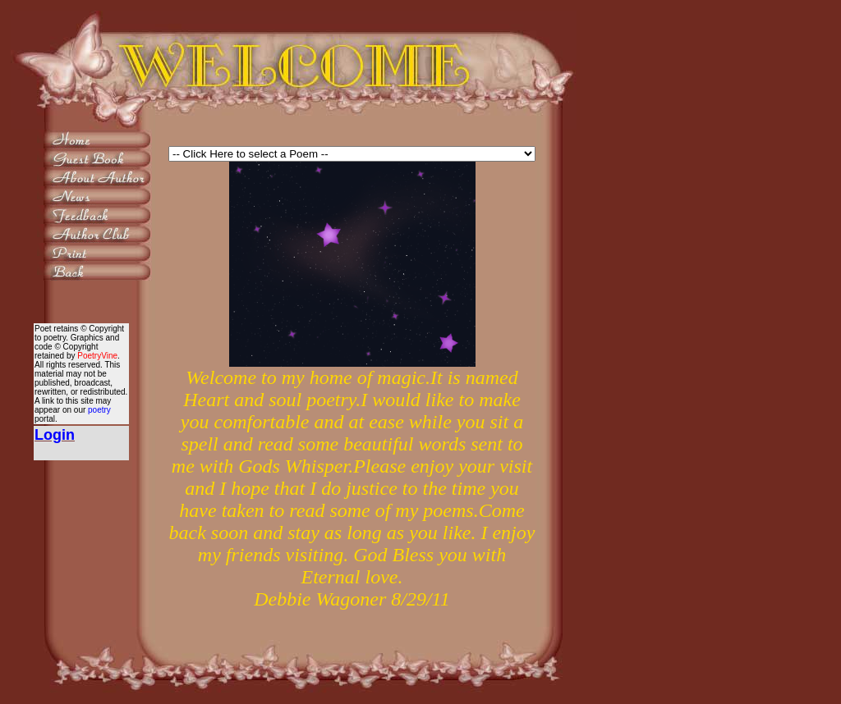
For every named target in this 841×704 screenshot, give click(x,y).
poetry (99, 409)
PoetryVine (97, 355)
